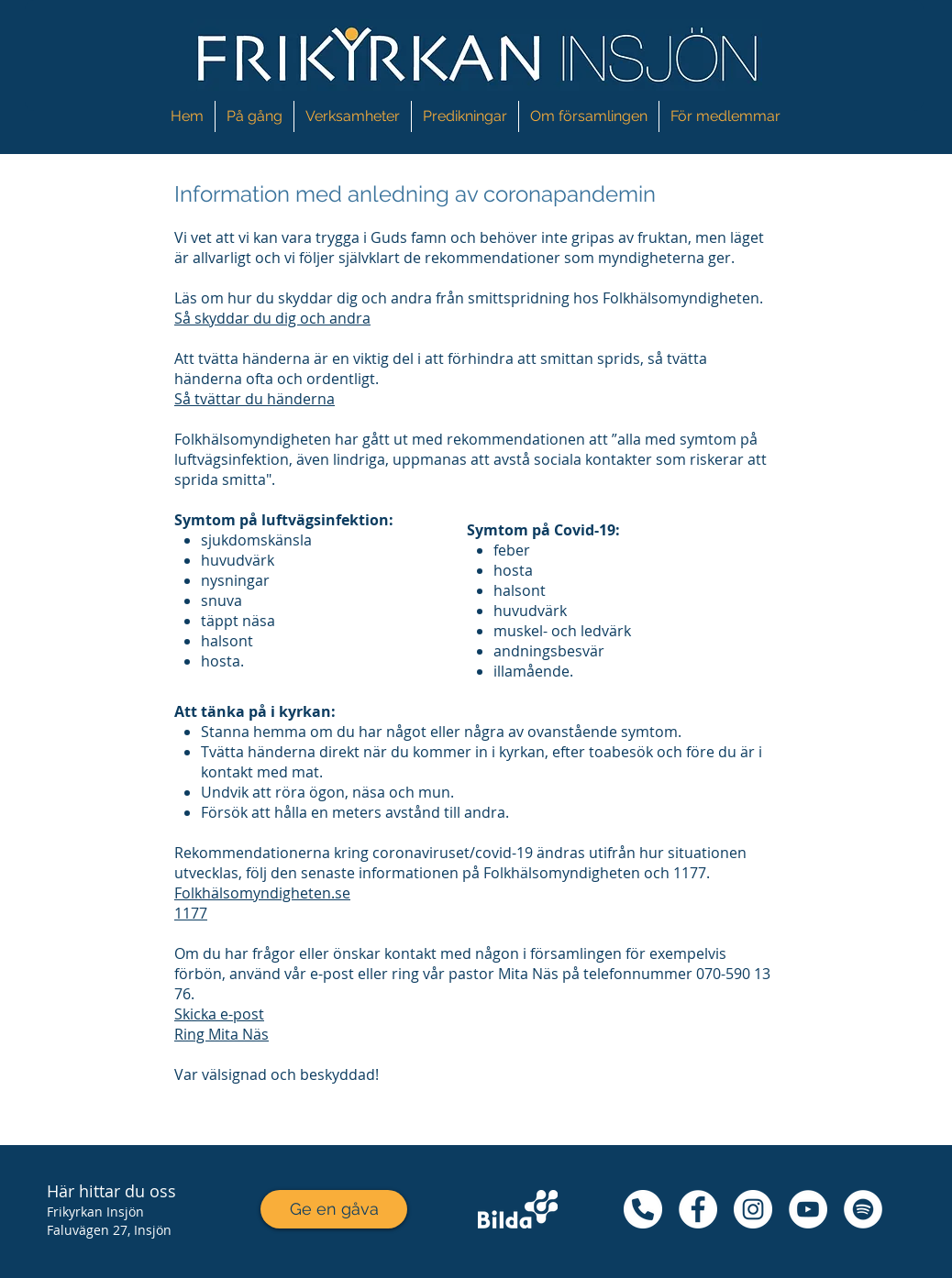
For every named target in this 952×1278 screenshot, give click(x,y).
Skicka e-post (219, 1014)
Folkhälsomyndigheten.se (262, 893)
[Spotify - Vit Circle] (863, 1209)
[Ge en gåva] (333, 1209)
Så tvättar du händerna (254, 399)
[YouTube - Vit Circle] (808, 1209)
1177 (190, 913)
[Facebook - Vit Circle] (698, 1209)
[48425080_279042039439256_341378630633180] (643, 1209)
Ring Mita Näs (221, 1034)
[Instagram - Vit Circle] (753, 1209)
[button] (352, 116)
